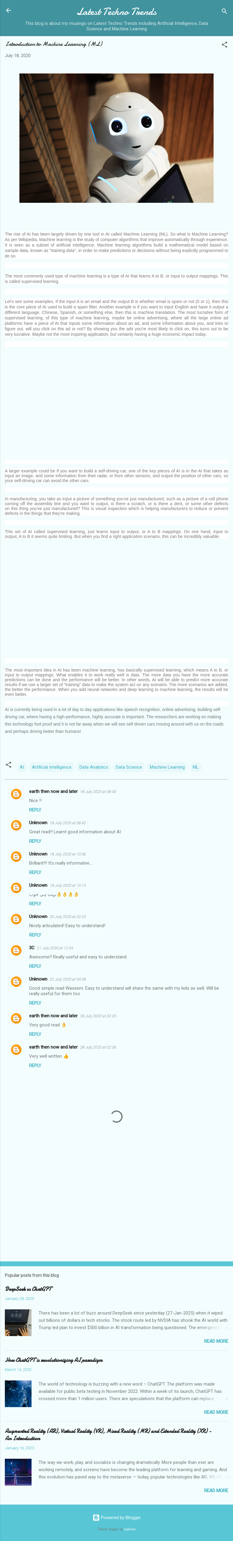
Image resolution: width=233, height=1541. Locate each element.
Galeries (130, 1529)
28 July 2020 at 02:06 (98, 1047)
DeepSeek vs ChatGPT (28, 1289)
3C (32, 948)
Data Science (129, 767)
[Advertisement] (116, 405)
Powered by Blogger (117, 1517)
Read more (216, 1341)
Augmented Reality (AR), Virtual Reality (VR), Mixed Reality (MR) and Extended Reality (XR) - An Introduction (108, 1434)
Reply (35, 810)
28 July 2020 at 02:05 (98, 1016)
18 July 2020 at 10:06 (68, 854)
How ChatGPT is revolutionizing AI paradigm (54, 1360)
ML (196, 767)
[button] (224, 45)
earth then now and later (53, 791)
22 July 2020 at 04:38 (68, 979)
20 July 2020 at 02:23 (68, 916)
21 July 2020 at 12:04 (55, 948)
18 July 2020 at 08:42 (68, 823)
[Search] (224, 12)
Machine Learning (167, 767)
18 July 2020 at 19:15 (68, 885)
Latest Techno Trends (116, 12)
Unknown (38, 822)
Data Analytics (93, 767)
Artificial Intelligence (52, 767)
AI (22, 767)
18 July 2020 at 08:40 (98, 791)
